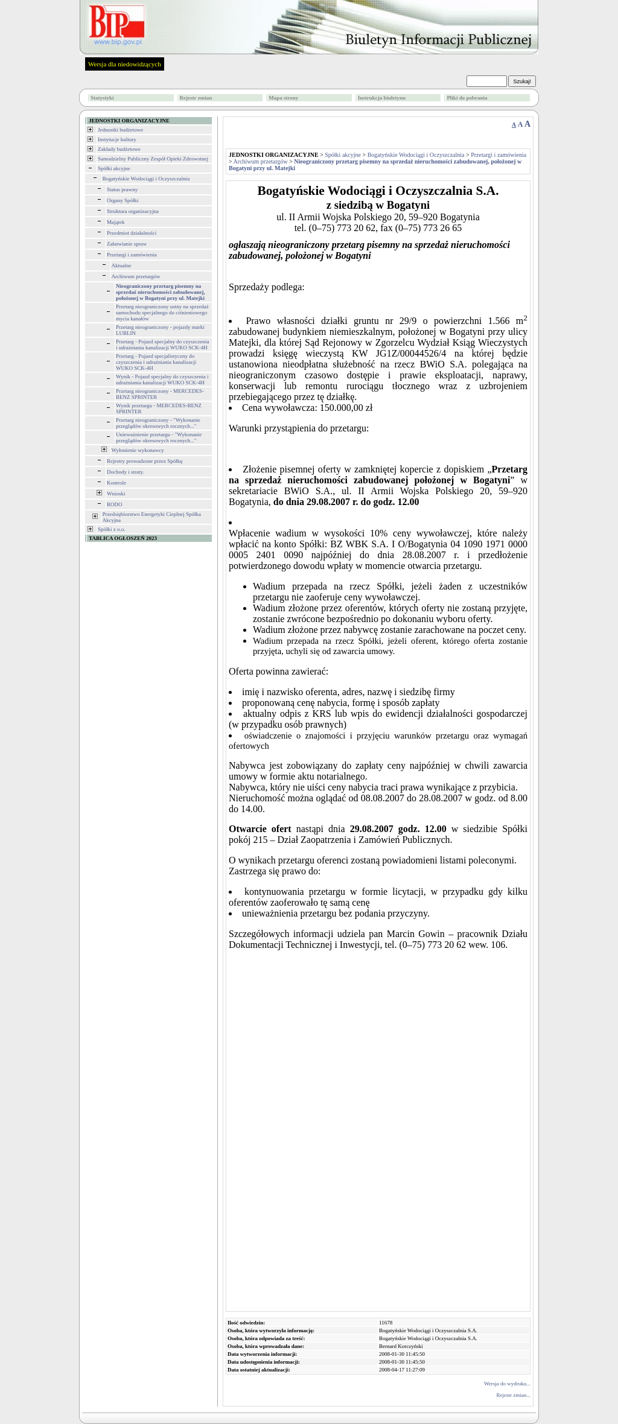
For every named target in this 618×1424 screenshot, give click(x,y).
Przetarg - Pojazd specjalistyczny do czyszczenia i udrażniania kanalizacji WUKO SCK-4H (156, 362)
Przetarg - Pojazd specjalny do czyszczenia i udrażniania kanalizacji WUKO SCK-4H (162, 345)
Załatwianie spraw (127, 244)
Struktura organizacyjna (133, 211)
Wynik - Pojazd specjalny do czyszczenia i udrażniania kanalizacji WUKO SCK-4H (162, 379)
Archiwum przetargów (136, 276)
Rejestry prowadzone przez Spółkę (144, 461)
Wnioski (116, 494)
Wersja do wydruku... (507, 1384)
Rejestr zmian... (513, 1395)
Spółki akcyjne (114, 168)
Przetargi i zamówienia (132, 255)
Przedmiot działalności (131, 233)
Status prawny (122, 189)
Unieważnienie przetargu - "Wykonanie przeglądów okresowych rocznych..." (159, 437)
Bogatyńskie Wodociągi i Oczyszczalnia (146, 179)
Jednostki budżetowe (120, 130)
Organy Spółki (123, 200)
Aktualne (122, 265)
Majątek (116, 222)
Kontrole (116, 483)
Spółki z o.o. (112, 529)
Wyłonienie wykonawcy (138, 450)
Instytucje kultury (117, 139)
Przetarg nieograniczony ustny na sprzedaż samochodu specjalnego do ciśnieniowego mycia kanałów (162, 313)
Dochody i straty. (125, 472)
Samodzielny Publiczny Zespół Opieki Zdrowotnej (153, 159)
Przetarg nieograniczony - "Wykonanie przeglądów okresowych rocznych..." (158, 423)
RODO (115, 504)
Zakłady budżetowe (119, 149)
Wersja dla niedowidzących (124, 64)
